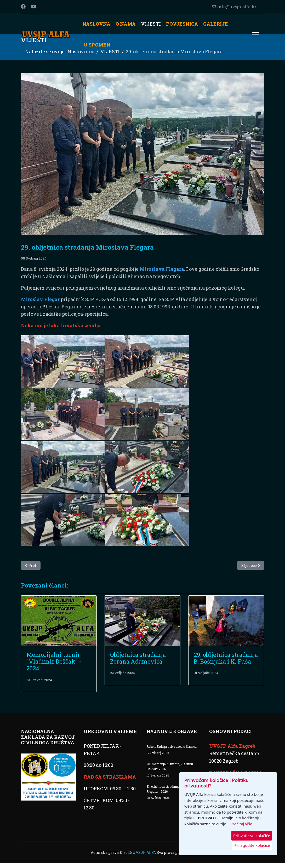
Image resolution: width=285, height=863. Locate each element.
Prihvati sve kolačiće (251, 835)
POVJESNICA (182, 24)
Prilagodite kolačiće (252, 845)
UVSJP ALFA (145, 852)
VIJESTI (151, 24)
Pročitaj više (241, 823)
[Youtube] (33, 6)
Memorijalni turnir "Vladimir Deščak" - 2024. (53, 661)
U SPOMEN (97, 45)
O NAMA (126, 24)
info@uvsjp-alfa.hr (236, 6)
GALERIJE (215, 24)
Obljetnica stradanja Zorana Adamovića (138, 658)
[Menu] (255, 34)
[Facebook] (23, 6)
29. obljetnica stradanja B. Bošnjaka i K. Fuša (226, 658)
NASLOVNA (96, 24)
